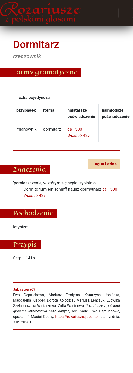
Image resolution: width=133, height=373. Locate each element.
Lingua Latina (104, 164)
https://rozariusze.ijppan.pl (76, 317)
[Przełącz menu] (125, 13)
